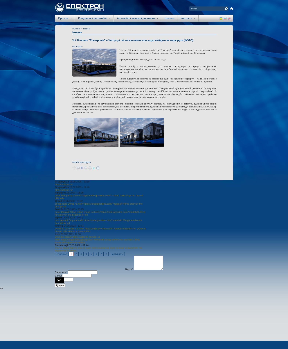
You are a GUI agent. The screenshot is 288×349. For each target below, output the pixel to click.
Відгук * (129, 271)
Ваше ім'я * (61, 275)
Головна (76, 29)
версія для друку (81, 162)
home (231, 8)
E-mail (58, 278)
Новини (169, 18)
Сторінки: (62, 254)
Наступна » (117, 254)
